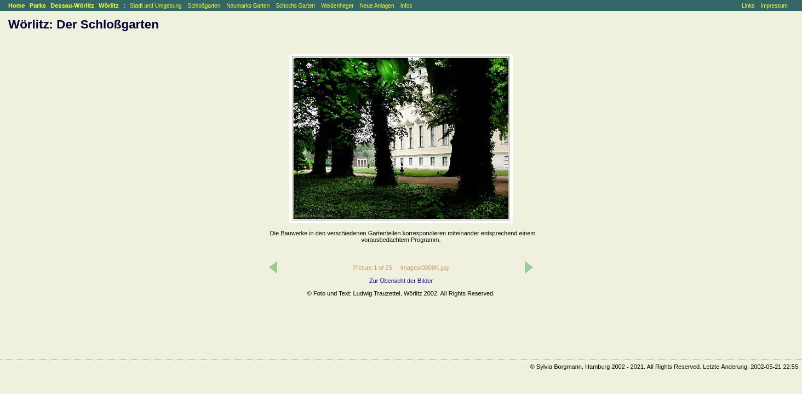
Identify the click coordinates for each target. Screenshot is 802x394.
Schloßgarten (204, 6)
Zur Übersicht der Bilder (401, 280)
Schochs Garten (295, 6)
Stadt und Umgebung (156, 6)
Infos (406, 6)
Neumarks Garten (248, 6)
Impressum (773, 6)
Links (748, 6)
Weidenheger (337, 6)
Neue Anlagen (377, 6)
